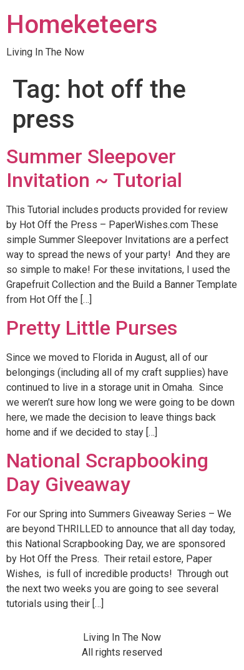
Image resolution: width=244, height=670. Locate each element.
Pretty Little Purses (91, 328)
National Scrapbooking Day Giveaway (107, 472)
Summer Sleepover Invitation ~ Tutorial (94, 168)
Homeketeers (82, 24)
